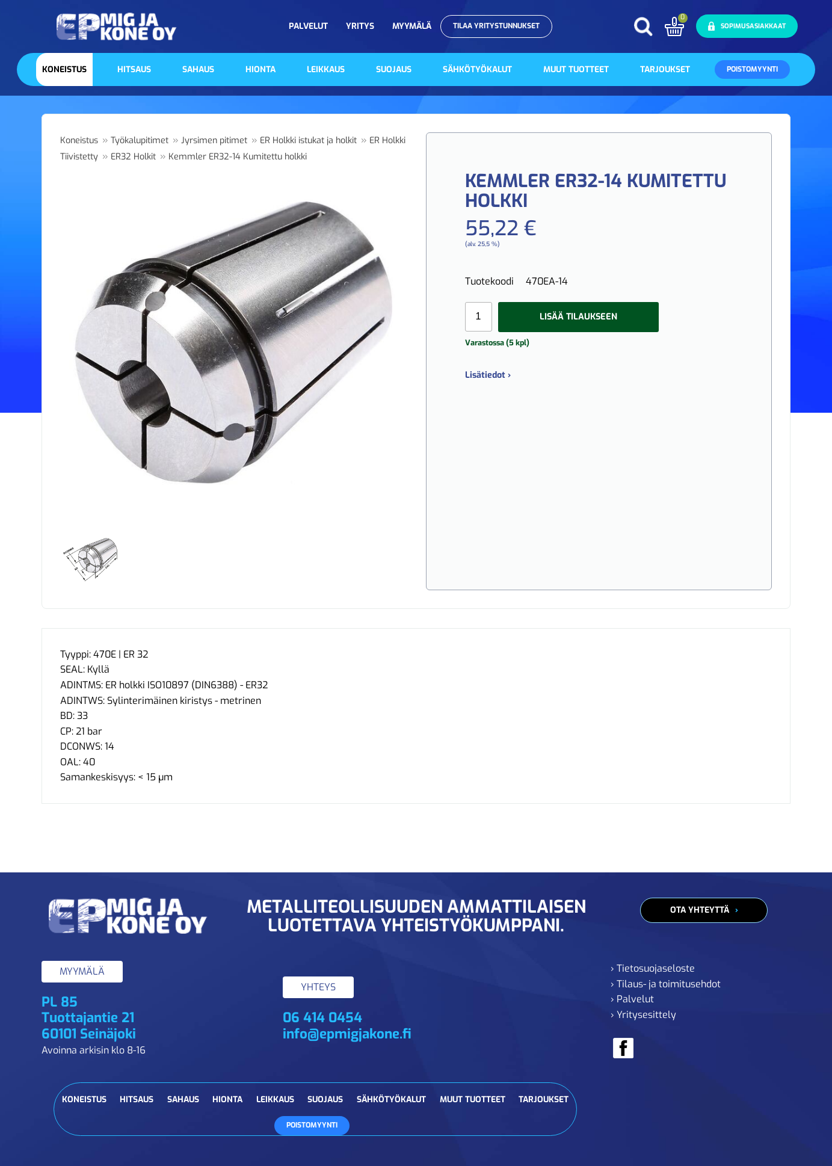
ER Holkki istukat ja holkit (308, 140)
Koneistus (64, 69)
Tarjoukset (665, 69)
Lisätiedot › (488, 375)
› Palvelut (632, 999)
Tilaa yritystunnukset (496, 26)
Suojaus (393, 69)
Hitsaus (134, 69)
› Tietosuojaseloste (653, 968)
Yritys (360, 26)
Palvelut (308, 26)
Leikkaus (326, 69)
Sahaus (198, 69)
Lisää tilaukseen (578, 316)
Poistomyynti (752, 69)
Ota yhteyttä (699, 910)
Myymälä (411, 26)
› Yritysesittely (643, 1014)
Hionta (260, 69)
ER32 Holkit (133, 156)
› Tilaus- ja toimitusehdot (666, 984)
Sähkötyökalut (477, 69)
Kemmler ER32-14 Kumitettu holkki (237, 156)
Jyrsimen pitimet (214, 140)
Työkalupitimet (139, 140)
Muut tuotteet (576, 69)
